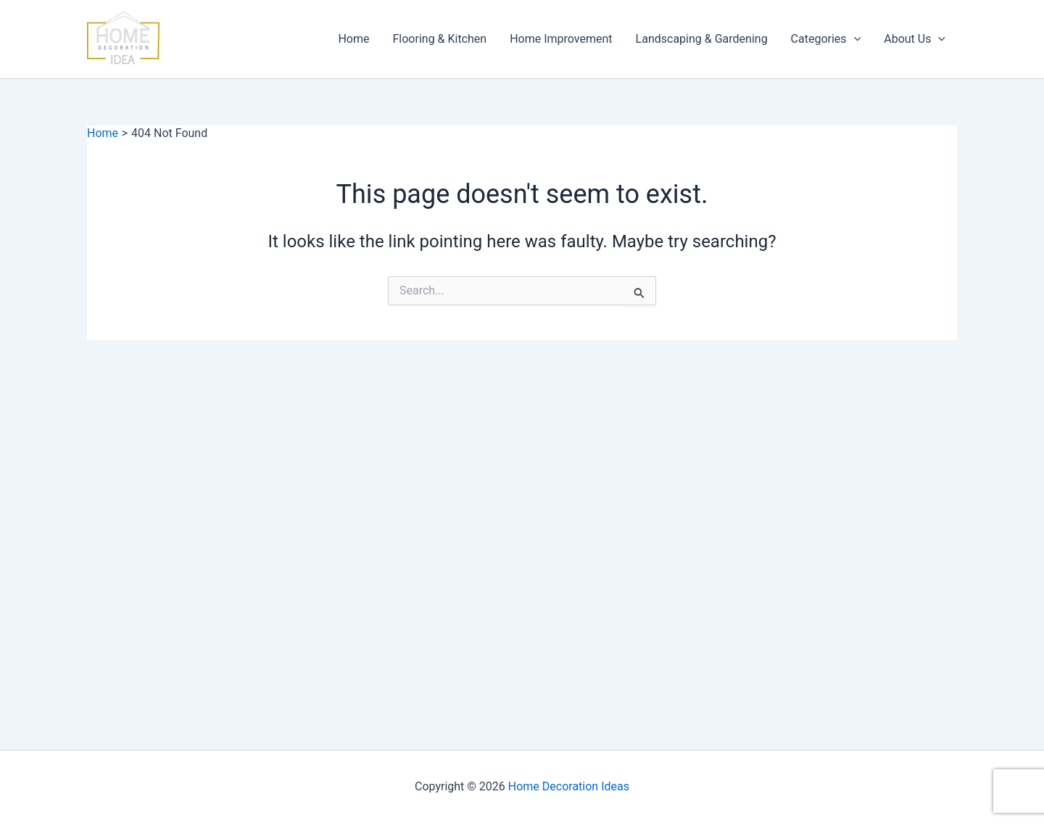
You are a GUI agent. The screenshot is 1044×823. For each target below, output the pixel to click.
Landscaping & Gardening (702, 39)
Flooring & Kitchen (440, 39)
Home (353, 39)
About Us (914, 39)
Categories (826, 39)
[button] (854, 39)
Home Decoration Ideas (568, 786)
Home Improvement (561, 39)
